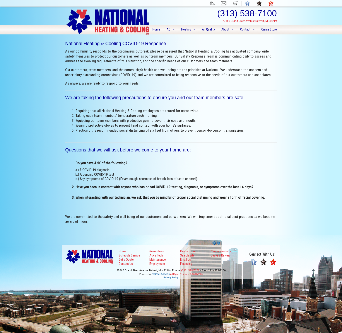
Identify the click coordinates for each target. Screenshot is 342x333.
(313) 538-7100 (190, 270)
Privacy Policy (171, 277)
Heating (186, 29)
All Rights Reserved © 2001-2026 (186, 274)
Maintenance (157, 260)
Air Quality (208, 29)
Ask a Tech (156, 255)
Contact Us (126, 264)
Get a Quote (126, 260)
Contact (245, 29)
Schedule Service (129, 255)
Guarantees (156, 251)
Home (156, 29)
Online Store (269, 29)
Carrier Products (221, 251)
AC (168, 29)
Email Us (185, 260)
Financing (186, 264)
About (225, 29)
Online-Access (161, 274)
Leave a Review (220, 255)
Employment (157, 264)
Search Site (187, 255)
